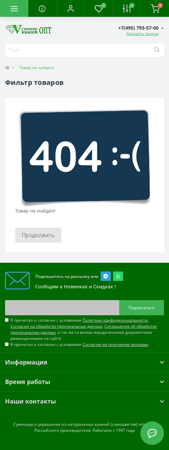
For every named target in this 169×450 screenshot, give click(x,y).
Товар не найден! (37, 67)
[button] (70, 8)
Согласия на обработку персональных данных (56, 326)
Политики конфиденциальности (115, 320)
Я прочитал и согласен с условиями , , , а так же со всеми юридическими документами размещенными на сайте (83, 329)
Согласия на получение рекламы (115, 344)
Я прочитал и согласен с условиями (79, 344)
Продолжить (38, 235)
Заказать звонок (142, 33)
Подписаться (142, 308)
